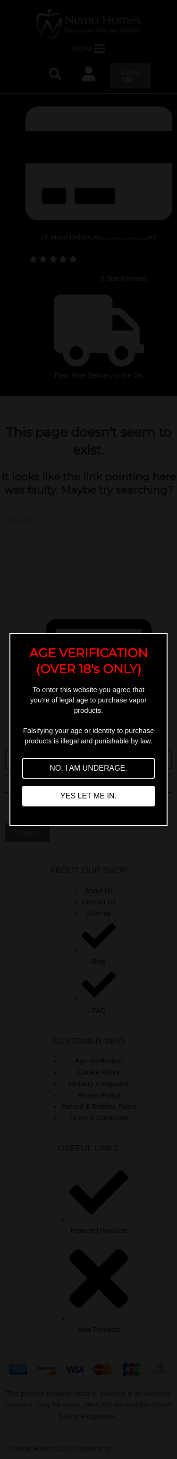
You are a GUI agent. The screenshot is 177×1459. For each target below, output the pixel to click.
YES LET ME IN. (88, 796)
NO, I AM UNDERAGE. (88, 768)
